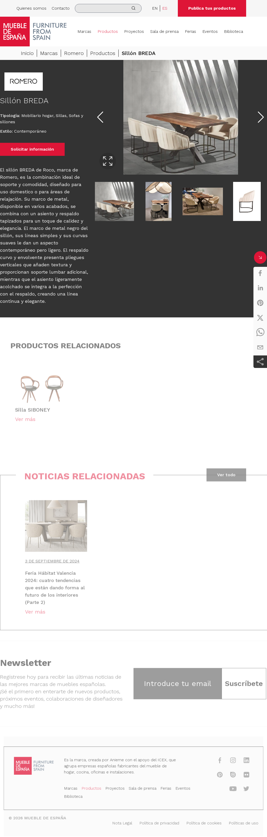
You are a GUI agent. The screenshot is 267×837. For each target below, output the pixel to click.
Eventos (210, 31)
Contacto (61, 8)
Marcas (84, 31)
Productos (108, 31)
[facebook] (260, 273)
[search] (108, 8)
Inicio (27, 54)
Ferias (190, 31)
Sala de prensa (164, 31)
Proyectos (134, 31)
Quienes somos (31, 8)
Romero (74, 54)
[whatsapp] (260, 332)
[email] (260, 347)
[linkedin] (260, 288)
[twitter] (260, 317)
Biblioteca (233, 31)
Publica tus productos (212, 8)
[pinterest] (260, 303)
